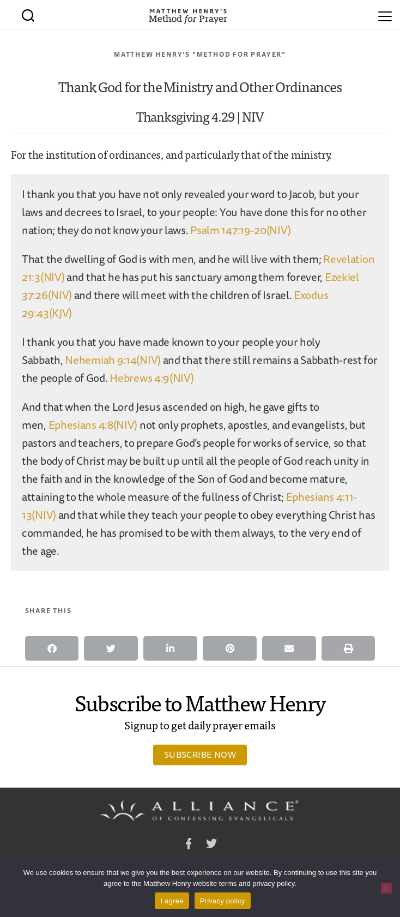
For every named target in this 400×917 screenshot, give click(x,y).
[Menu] (385, 14)
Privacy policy (222, 901)
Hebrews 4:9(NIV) (151, 377)
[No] (386, 888)
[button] (52, 648)
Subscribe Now (200, 754)
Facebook (188, 845)
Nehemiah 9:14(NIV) (113, 359)
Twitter (211, 845)
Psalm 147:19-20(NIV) (240, 229)
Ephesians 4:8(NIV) (93, 424)
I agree (171, 901)
